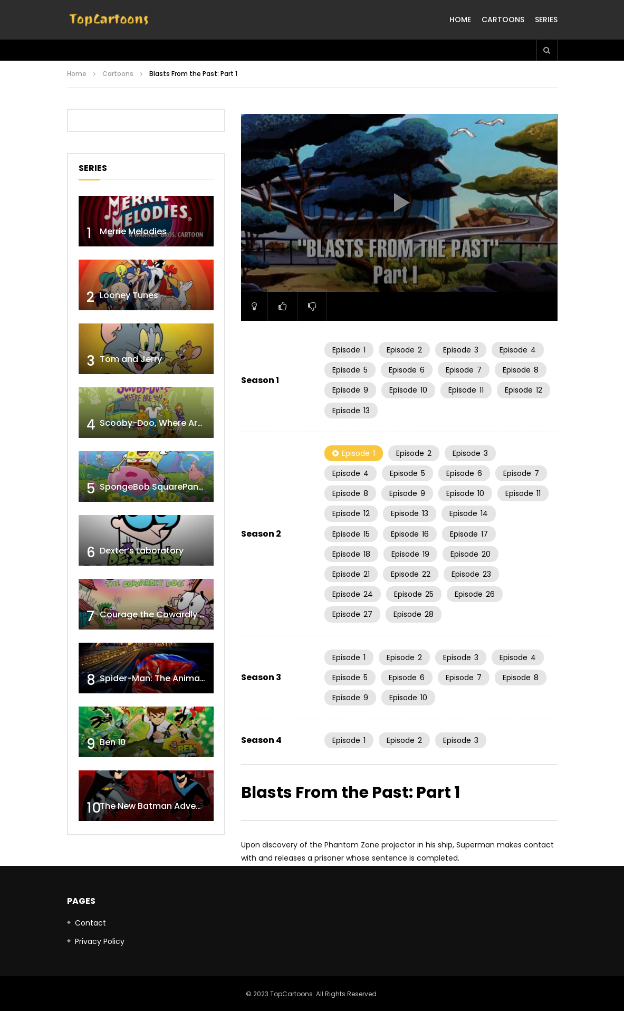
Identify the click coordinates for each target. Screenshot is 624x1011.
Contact (90, 923)
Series (546, 19)
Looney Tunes (129, 295)
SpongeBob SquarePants (153, 487)
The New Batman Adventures (161, 806)
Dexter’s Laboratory (142, 551)
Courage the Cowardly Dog (158, 614)
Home (460, 19)
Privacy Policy (99, 941)
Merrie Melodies (133, 231)
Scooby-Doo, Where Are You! (162, 423)
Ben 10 (113, 742)
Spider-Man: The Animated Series (171, 678)
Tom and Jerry (131, 359)
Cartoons (503, 19)
